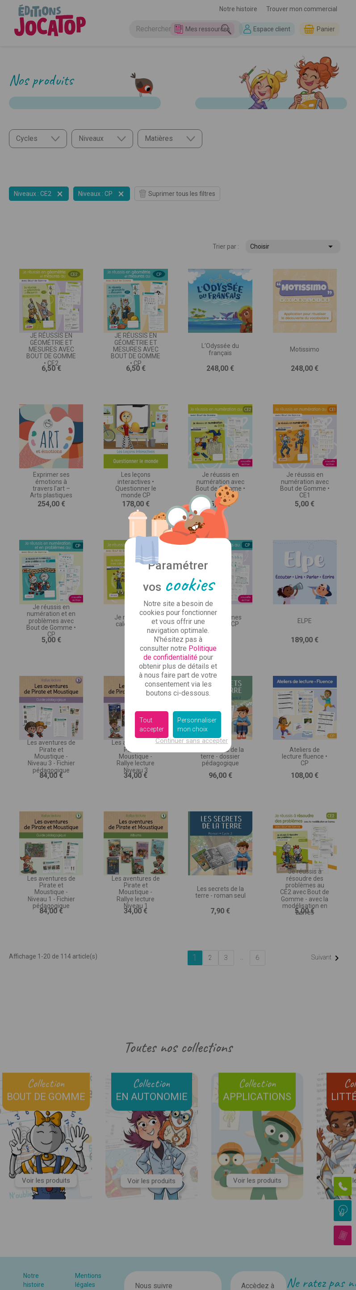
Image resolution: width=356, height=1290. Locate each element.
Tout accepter (151, 725)
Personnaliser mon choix (197, 725)
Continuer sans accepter (191, 741)
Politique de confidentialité (180, 653)
